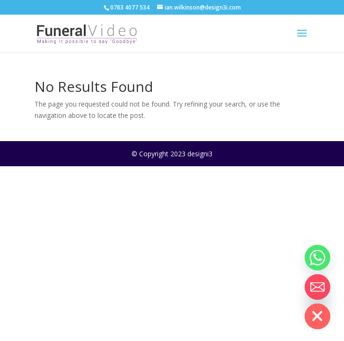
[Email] (317, 287)
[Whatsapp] (317, 257)
